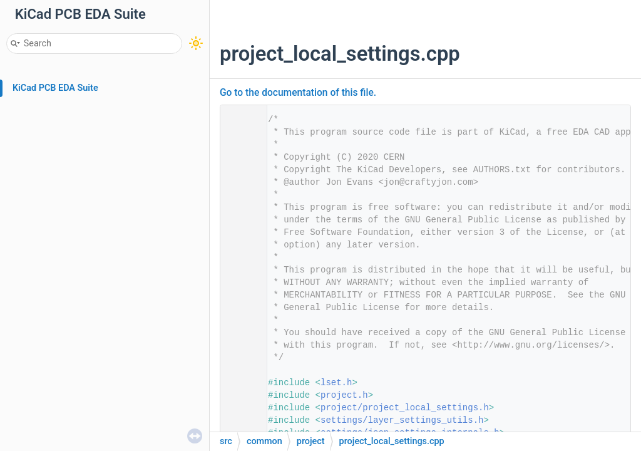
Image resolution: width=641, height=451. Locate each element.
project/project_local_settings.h (404, 408)
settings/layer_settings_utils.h (401, 420)
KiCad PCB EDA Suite (55, 88)
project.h (344, 395)
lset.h (336, 383)
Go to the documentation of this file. (298, 92)
